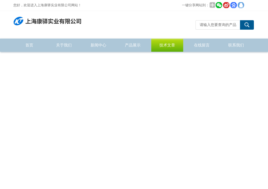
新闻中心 (98, 45)
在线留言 (202, 45)
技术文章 (167, 45)
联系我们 (236, 45)
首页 (29, 45)
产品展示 (133, 45)
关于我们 (64, 45)
